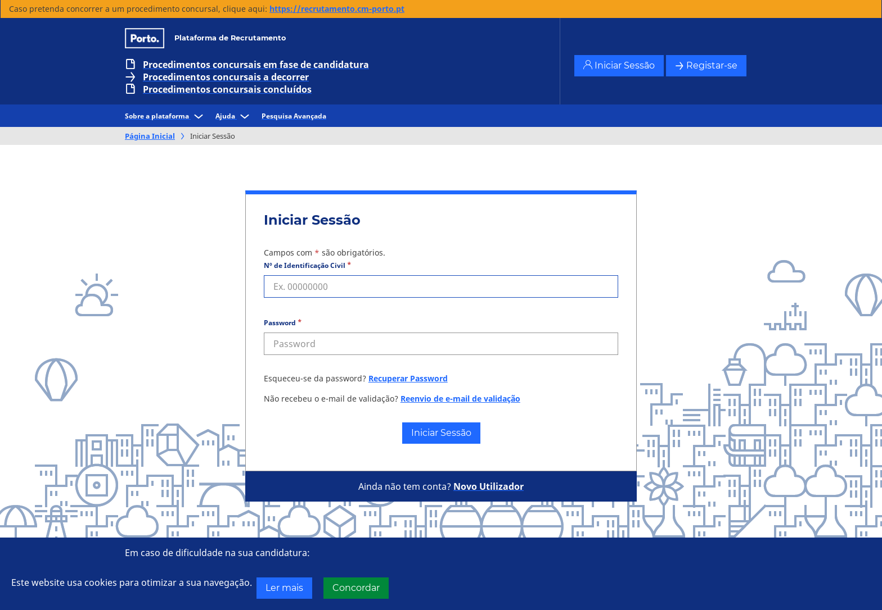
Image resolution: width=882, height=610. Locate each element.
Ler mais (284, 587)
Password (280, 322)
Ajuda (234, 116)
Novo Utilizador (488, 486)
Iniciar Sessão (619, 65)
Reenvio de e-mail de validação (460, 398)
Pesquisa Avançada (294, 116)
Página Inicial (150, 136)
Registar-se (706, 65)
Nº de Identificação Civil (304, 265)
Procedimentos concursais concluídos (227, 89)
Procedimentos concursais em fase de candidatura (256, 64)
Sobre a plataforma (165, 116)
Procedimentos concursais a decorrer (226, 77)
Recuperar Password (408, 378)
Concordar (356, 587)
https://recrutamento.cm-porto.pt (336, 8)
